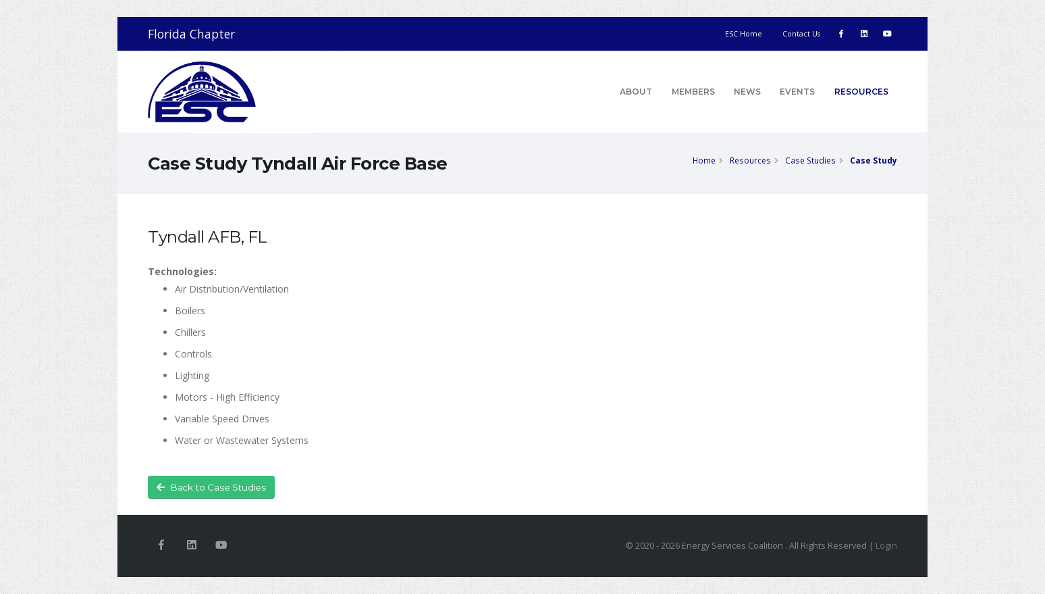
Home (704, 160)
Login (886, 545)
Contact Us (801, 34)
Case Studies (810, 160)
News (747, 91)
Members (693, 91)
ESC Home (743, 34)
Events (797, 91)
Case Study (873, 160)
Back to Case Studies (211, 488)
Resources (861, 91)
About (636, 91)
